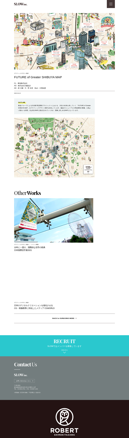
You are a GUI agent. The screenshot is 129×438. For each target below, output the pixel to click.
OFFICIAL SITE (63, 393)
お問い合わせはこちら (23, 306)
